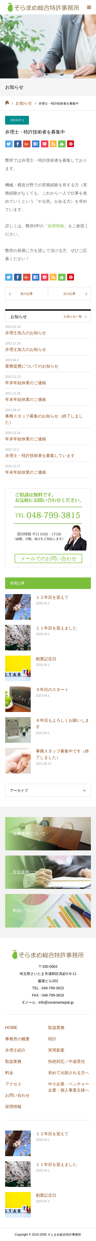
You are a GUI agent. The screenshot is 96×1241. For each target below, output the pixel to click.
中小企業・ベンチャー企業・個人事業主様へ (68, 1087)
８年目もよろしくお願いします (62, 723)
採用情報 (56, 226)
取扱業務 (13, 1061)
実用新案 (56, 1050)
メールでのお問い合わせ (48, 558)
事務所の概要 (17, 1039)
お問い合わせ (17, 1095)
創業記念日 (46, 659)
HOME (11, 1027)
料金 (9, 1073)
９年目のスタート (52, 689)
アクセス (13, 1084)
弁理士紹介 (15, 1050)
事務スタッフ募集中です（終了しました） (62, 754)
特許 (52, 1039)
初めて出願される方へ (68, 1073)
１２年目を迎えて (52, 597)
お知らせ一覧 (72, 316)
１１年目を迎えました (56, 628)
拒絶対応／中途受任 (66, 1061)
